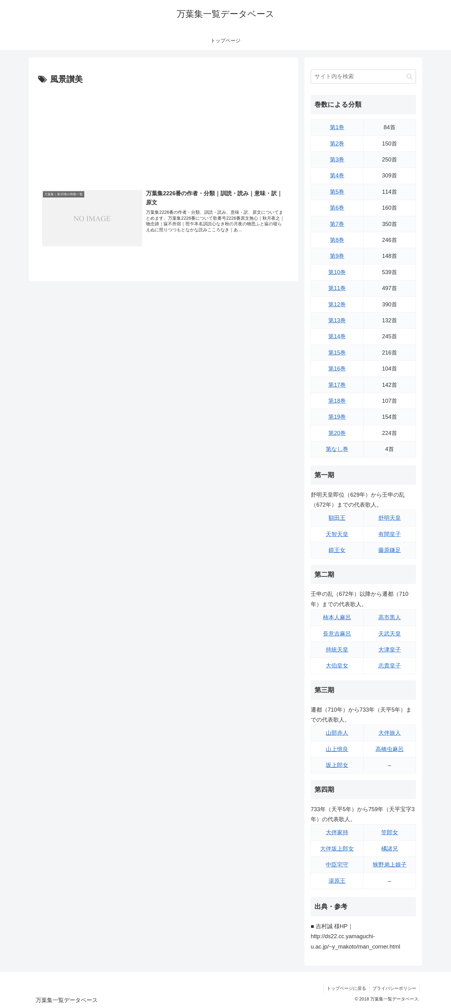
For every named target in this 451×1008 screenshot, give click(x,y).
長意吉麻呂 (337, 634)
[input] (363, 76)
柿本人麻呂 (337, 617)
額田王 (337, 518)
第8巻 (337, 240)
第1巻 (337, 127)
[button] (409, 76)
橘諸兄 (389, 849)
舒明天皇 (389, 518)
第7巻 (337, 224)
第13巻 (337, 320)
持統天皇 (337, 650)
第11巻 (337, 288)
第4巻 (337, 175)
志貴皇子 (389, 666)
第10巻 (337, 272)
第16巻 (337, 369)
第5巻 (337, 192)
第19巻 (337, 417)
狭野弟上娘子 (390, 865)
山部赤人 (337, 733)
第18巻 (337, 401)
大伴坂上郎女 (337, 849)
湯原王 (337, 881)
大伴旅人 (389, 733)
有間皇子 (389, 534)
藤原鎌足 (389, 550)
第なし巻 (337, 449)
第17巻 (337, 385)
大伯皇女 (337, 666)
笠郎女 (389, 832)
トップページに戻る (346, 988)
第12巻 (337, 304)
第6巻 (337, 208)
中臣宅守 (337, 865)
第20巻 (337, 433)
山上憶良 (337, 749)
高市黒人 (389, 617)
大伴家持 (337, 832)
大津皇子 (389, 650)
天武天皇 (389, 634)
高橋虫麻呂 (390, 749)
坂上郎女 (337, 765)
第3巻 (337, 159)
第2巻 (337, 144)
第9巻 (337, 256)
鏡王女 (337, 550)
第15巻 (337, 353)
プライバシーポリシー (394, 988)
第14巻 (337, 336)
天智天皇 (337, 534)
